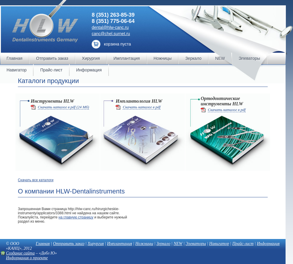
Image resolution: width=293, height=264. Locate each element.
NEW (178, 243)
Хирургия (96, 243)
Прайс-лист (242, 243)
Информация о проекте (27, 258)
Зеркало (163, 243)
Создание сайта (20, 253)
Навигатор (219, 243)
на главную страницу (76, 217)
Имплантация (119, 243)
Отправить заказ (68, 243)
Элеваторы (196, 243)
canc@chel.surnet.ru (111, 33)
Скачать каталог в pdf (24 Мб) (63, 107)
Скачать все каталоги (35, 180)
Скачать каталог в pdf (141, 107)
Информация (268, 243)
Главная (43, 243)
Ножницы (144, 243)
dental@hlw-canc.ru (110, 27)
